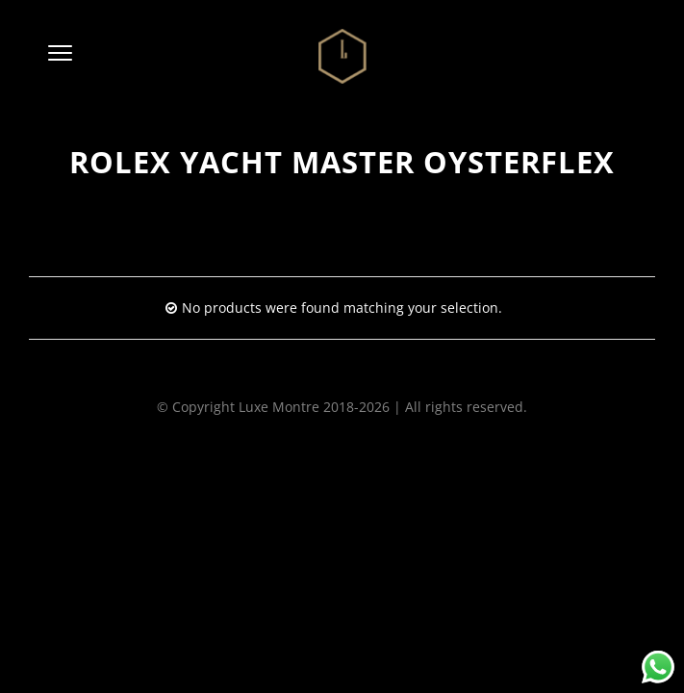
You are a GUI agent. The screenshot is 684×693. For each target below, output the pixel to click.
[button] (60, 57)
